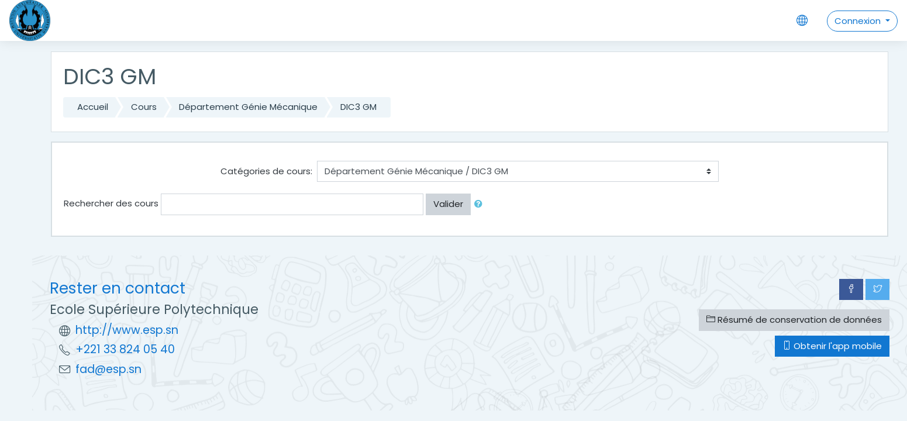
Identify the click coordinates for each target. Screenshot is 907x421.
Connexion (858, 21)
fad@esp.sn (108, 369)
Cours (144, 107)
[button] (480, 204)
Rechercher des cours (111, 203)
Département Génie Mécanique (248, 107)
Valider (448, 204)
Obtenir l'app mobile (832, 346)
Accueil (92, 107)
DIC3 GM (358, 107)
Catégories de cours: (266, 171)
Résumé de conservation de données (794, 319)
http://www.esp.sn (126, 330)
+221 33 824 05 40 (125, 349)
